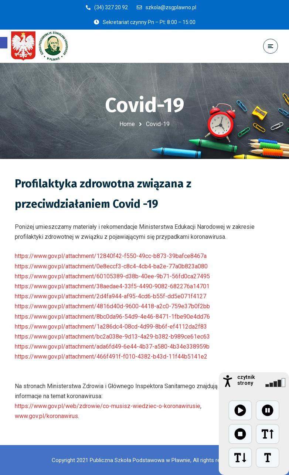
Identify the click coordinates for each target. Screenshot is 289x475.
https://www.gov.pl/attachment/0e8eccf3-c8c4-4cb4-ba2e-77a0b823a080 (111, 266)
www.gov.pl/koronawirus (46, 416)
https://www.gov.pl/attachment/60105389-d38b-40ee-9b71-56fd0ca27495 (112, 276)
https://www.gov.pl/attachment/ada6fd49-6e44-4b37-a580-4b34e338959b (112, 346)
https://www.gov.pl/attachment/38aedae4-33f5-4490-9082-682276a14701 (112, 286)
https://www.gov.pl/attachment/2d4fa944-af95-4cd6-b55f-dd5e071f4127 (110, 296)
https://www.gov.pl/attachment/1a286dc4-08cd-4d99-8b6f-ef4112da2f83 (111, 326)
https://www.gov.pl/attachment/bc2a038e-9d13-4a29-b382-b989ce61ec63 (112, 336)
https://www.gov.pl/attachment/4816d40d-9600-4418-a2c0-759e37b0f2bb (112, 306)
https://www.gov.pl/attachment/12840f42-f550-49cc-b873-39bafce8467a (111, 255)
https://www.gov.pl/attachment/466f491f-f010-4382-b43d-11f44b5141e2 (111, 356)
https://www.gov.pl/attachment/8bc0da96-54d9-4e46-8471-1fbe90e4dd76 (112, 316)
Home (127, 124)
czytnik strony (246, 380)
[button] (3, 42)
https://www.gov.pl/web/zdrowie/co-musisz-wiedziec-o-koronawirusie (107, 406)
